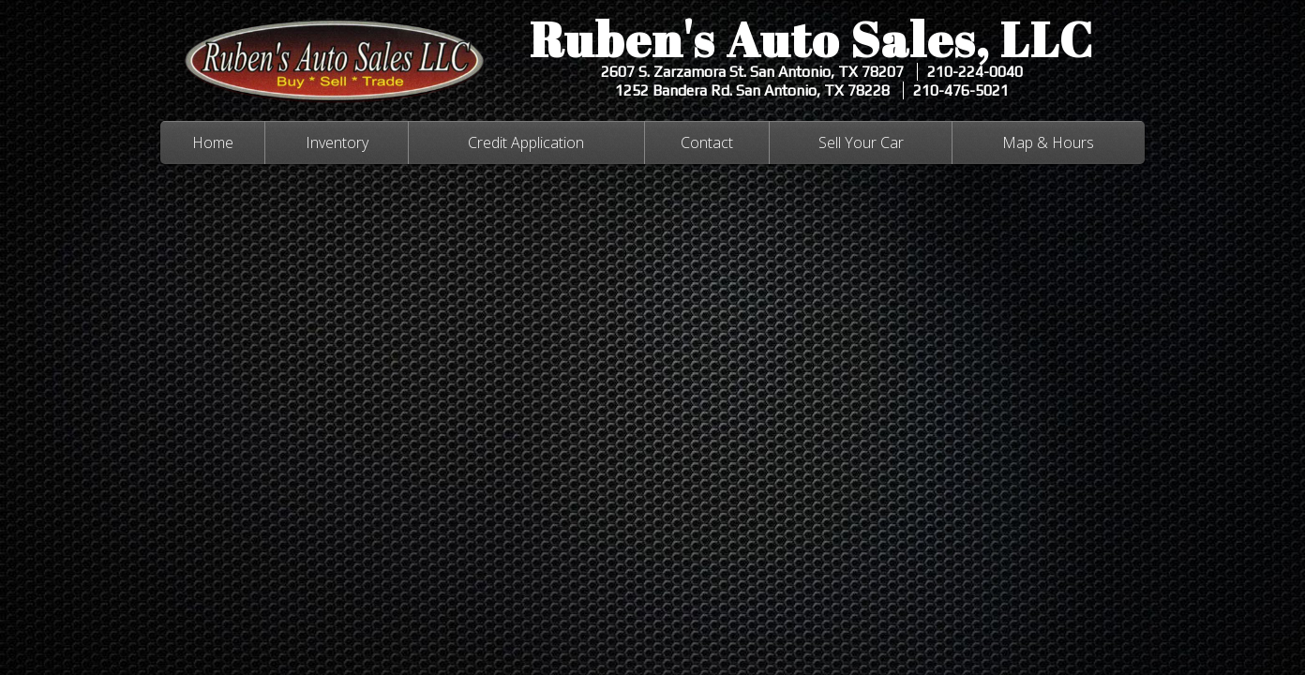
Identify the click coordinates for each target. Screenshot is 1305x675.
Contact (707, 142)
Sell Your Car (861, 142)
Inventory (337, 142)
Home (212, 142)
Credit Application (526, 142)
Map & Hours (1048, 142)
